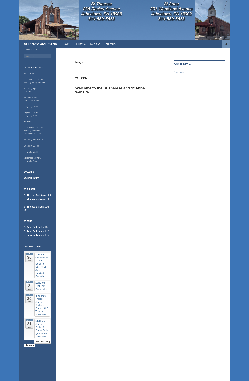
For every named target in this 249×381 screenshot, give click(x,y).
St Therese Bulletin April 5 (35, 195)
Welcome (89, 77)
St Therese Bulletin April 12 (36, 199)
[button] (29, 338)
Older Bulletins (30, 178)
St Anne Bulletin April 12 (35, 224)
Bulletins (81, 44)
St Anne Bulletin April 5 (34, 220)
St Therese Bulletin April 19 (36, 203)
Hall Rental (111, 44)
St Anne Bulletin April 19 (35, 228)
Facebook (179, 72)
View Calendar (42, 334)
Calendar (95, 44)
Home (66, 44)
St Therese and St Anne (41, 44)
